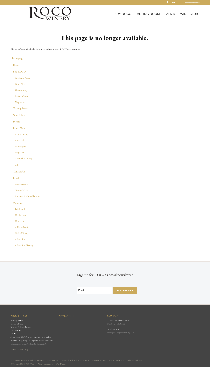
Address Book (21, 227)
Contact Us (19, 171)
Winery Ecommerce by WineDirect (51, 364)
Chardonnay (21, 89)
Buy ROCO (122, 14)
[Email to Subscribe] (94, 290)
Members (18, 202)
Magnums (20, 102)
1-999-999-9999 (191, 2)
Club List (19, 221)
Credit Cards (21, 215)
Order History (22, 233)
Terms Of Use (21, 190)
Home (16, 65)
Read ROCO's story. (19, 349)
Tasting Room (147, 14)
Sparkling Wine (22, 77)
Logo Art (19, 152)
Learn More (19, 128)
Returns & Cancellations (27, 196)
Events (170, 14)
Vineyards (19, 140)
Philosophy (20, 146)
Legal (16, 178)
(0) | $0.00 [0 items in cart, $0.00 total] (19, 7)
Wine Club (189, 14)
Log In (171, 2)
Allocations (20, 239)
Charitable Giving (23, 158)
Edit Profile (20, 209)
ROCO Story (21, 134)
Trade (16, 165)
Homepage (17, 58)
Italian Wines (21, 95)
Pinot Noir (20, 84)
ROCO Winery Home (50, 13)
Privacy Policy (21, 184)
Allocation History (24, 245)
